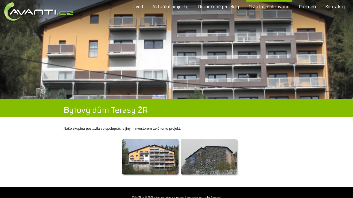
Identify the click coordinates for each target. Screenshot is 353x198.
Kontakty (335, 6)
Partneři (307, 6)
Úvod (138, 6)
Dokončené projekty (218, 6)
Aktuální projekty (170, 6)
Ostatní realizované (269, 6)
